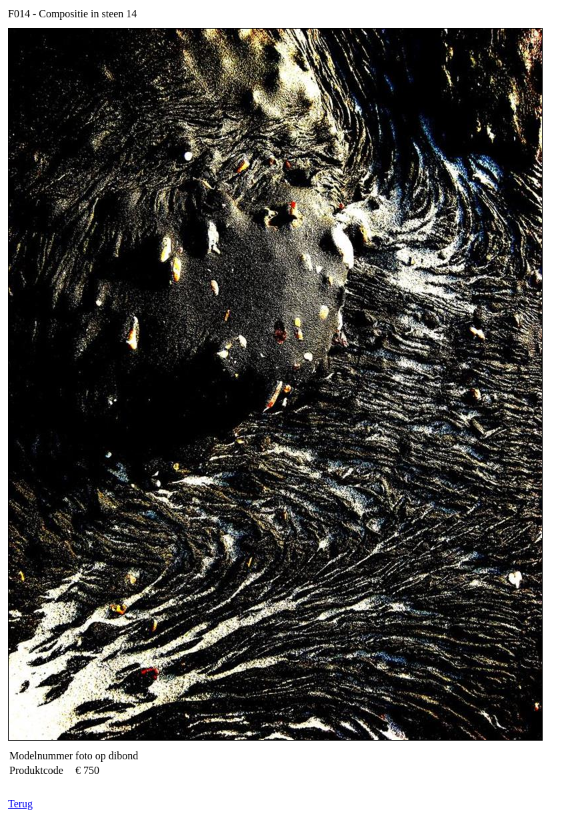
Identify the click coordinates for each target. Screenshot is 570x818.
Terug (20, 803)
